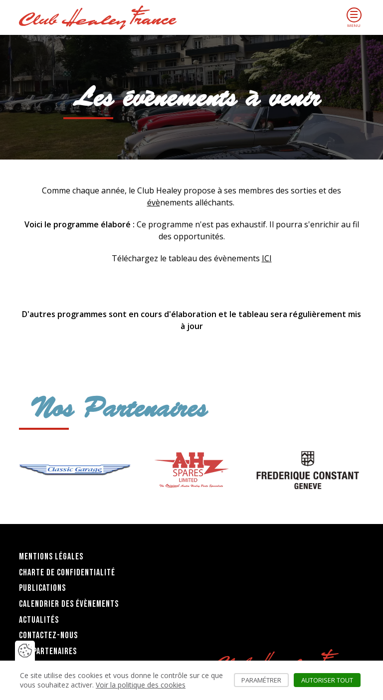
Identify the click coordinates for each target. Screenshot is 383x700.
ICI (267, 258)
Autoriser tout (331, 680)
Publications (42, 588)
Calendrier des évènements (69, 604)
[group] (75, 470)
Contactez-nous (48, 635)
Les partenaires (48, 651)
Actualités (39, 620)
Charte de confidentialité (67, 572)
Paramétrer (265, 680)
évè (153, 202)
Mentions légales (51, 556)
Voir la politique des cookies (141, 685)
